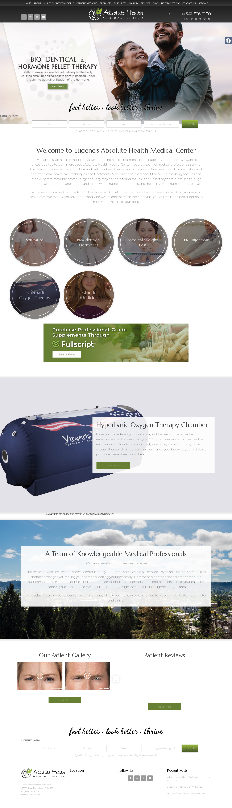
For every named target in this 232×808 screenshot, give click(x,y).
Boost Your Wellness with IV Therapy (184, 787)
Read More (164, 706)
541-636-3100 (189, 13)
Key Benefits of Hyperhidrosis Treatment (186, 793)
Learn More (113, 465)
